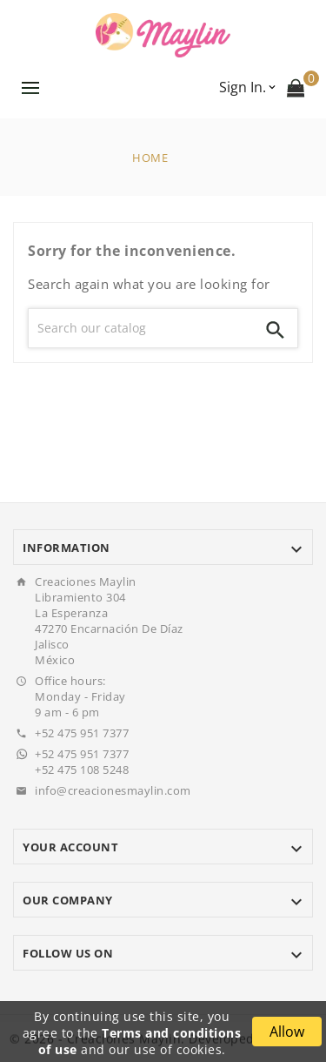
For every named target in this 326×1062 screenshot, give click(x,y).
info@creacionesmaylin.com (113, 790)
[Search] (141, 328)
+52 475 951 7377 (82, 733)
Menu (30, 88)
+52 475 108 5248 (82, 769)
